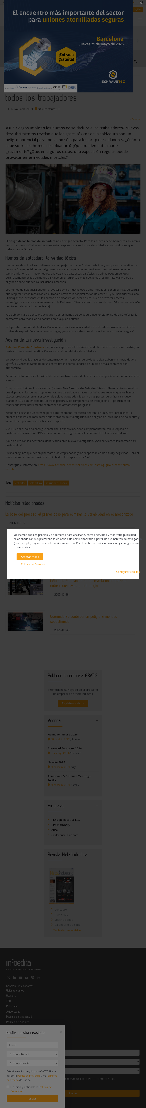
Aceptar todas (30, 557)
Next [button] (138, 41)
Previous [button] (8, 41)
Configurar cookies (128, 572)
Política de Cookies (33, 564)
